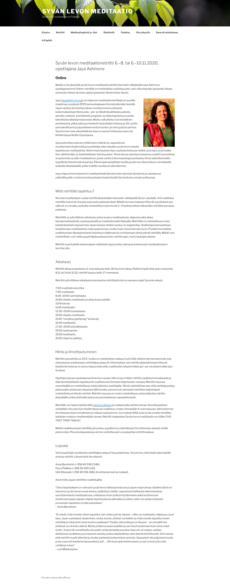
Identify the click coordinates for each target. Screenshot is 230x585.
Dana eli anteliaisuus (167, 32)
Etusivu (46, 32)
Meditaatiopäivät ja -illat (84, 32)
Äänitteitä (108, 32)
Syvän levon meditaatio (87, 11)
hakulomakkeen (102, 405)
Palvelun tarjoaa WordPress (55, 577)
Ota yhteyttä (143, 32)
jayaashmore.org (72, 100)
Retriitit (60, 32)
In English (47, 40)
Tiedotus (125, 32)
